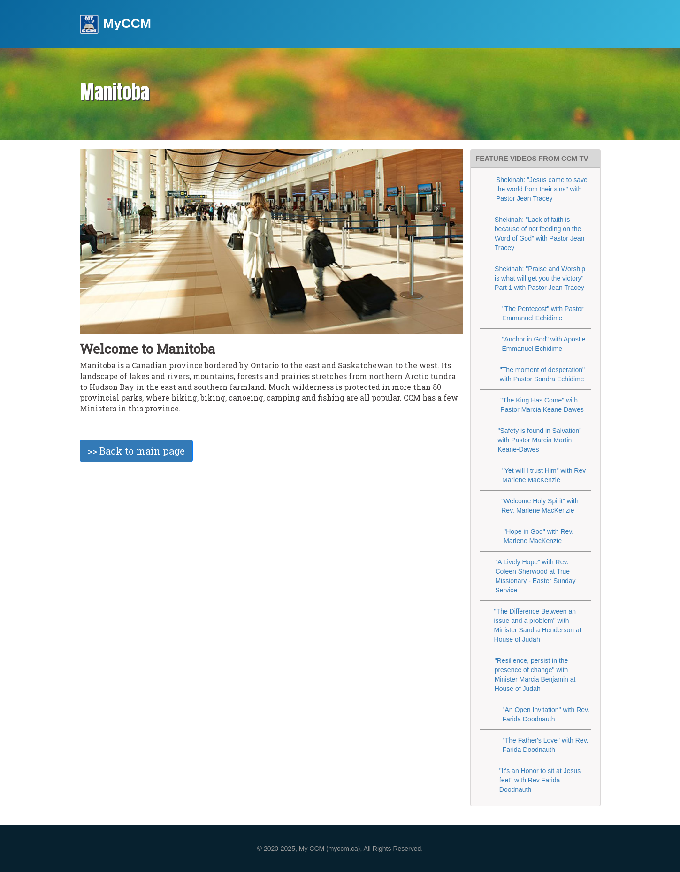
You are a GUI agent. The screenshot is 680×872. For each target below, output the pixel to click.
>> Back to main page (136, 451)
